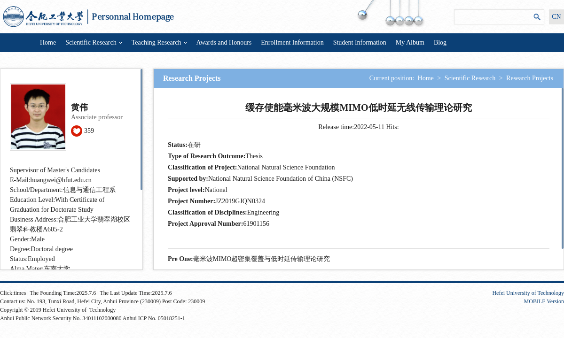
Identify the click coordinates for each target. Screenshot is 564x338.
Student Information (359, 42)
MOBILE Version (544, 301)
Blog (440, 42)
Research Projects (529, 78)
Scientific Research (93, 42)
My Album (410, 42)
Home (48, 42)
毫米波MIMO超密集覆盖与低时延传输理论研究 (261, 258)
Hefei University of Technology (528, 293)
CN (556, 16)
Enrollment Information (292, 42)
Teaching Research (159, 42)
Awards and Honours (224, 42)
